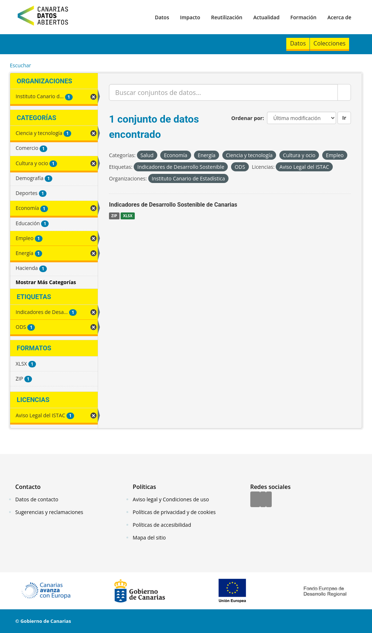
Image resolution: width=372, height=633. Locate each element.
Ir (344, 117)
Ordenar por (247, 118)
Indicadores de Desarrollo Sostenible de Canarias (173, 204)
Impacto (190, 17)
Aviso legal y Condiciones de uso (171, 499)
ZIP (114, 215)
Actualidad (266, 17)
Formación (303, 17)
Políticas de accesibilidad (162, 524)
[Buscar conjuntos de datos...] (223, 92)
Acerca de (339, 17)
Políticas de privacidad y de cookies (174, 512)
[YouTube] (269, 500)
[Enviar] (344, 92)
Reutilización (226, 17)
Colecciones (329, 43)
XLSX (128, 215)
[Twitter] (263, 500)
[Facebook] (255, 500)
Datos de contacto (36, 499)
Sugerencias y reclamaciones (49, 512)
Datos (162, 17)
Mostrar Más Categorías (46, 282)
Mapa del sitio (149, 537)
